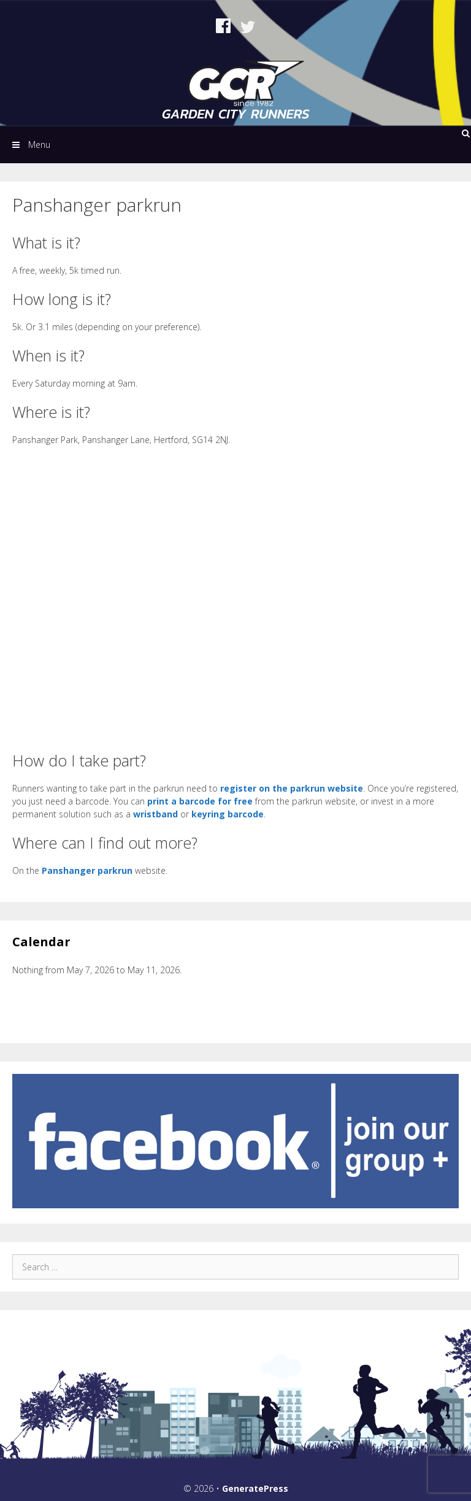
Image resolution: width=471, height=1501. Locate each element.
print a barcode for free (200, 801)
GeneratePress (255, 1488)
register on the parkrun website (291, 788)
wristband (155, 814)
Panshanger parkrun (87, 870)
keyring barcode (227, 814)
